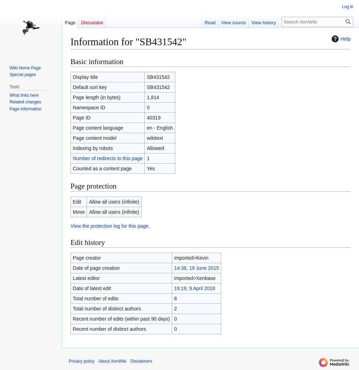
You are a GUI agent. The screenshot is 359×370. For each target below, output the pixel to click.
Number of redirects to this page (108, 158)
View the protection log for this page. (110, 226)
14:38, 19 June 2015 (196, 268)
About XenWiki (112, 361)
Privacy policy (81, 361)
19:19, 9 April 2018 (194, 288)
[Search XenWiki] (317, 22)
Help (340, 38)
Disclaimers (141, 361)
